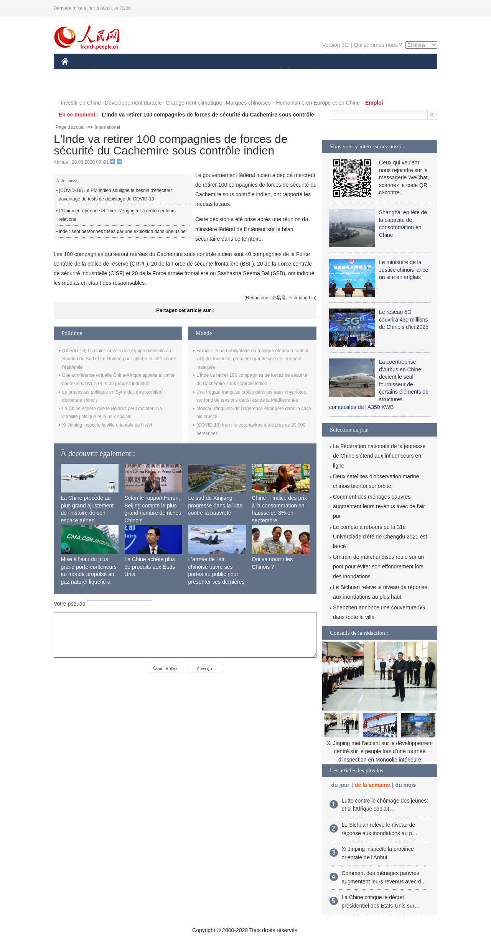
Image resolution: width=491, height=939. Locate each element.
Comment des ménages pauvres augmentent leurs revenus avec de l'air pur (379, 506)
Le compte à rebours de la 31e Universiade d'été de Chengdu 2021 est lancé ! (380, 536)
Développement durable (133, 103)
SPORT (342, 72)
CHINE (74, 72)
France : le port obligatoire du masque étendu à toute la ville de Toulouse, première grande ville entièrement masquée (253, 359)
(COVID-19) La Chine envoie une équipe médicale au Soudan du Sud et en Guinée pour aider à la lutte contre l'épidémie (119, 359)
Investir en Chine (81, 103)
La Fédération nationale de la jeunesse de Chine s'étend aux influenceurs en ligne (379, 455)
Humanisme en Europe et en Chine (318, 103)
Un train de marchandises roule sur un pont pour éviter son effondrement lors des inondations (378, 566)
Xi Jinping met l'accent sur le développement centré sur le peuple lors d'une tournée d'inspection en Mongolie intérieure (380, 751)
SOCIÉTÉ (277, 72)
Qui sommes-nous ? (378, 45)
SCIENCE (209, 72)
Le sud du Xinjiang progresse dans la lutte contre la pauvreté (215, 505)
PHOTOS (77, 87)
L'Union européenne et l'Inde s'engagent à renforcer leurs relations (117, 215)
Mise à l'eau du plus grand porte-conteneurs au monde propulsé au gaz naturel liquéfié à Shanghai (89, 574)
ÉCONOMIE (108, 72)
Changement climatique (194, 103)
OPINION (410, 72)
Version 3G (335, 45)
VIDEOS (108, 87)
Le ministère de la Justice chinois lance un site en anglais (403, 269)
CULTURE (243, 72)
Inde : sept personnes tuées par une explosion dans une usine (122, 231)
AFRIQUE (175, 72)
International (107, 127)
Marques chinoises (248, 103)
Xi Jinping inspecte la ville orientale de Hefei (107, 425)
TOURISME (374, 72)
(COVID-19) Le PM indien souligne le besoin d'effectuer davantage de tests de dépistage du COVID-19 (115, 195)
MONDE (143, 72)
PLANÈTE (311, 72)
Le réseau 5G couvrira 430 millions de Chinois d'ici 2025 (403, 319)
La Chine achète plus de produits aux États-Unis (151, 566)
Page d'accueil (71, 127)
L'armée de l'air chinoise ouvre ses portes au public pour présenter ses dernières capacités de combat (216, 574)
